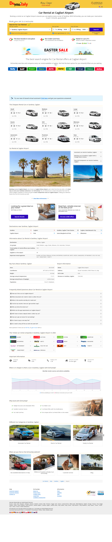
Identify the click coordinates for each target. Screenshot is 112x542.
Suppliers (59, 492)
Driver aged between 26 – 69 (62, 33)
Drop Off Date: (74, 26)
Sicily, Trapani (91, 505)
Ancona (11, 504)
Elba (44, 504)
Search (96, 29)
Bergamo (22, 504)
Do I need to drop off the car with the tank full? (25, 323)
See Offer (14, 116)
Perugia (89, 504)
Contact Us (12, 494)
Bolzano (32, 504)
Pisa (98, 504)
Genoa (59, 504)
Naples (85, 504)
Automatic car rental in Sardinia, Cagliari (85, 152)
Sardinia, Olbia (54, 505)
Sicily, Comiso (68, 505)
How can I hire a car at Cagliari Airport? (23, 293)
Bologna (27, 504)
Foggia (52, 504)
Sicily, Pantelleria (83, 505)
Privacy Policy (36, 492)
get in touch (34, 327)
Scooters (59, 496)
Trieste (100, 505)
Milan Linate (72, 504)
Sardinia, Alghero (37, 505)
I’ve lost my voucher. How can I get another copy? (25, 303)
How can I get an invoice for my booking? (23, 317)
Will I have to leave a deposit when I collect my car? (26, 313)
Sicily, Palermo (75, 505)
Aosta (15, 504)
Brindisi (36, 504)
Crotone (40, 504)
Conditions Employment (39, 497)
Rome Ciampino (21, 505)
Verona (18, 506)
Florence (48, 504)
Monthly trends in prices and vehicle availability (56, 371)
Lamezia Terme (65, 504)
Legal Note (36, 496)
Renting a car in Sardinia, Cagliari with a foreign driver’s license (85, 156)
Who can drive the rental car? (20, 307)
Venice (14, 506)
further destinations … (25, 506)
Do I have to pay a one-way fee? (21, 320)
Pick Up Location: (13, 26)
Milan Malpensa (79, 504)
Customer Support (14, 491)
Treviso (96, 505)
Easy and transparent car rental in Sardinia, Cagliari (86, 161)
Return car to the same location (19, 33)
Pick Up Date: (55, 26)
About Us (35, 491)
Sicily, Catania (61, 505)
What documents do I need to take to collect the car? (26, 297)
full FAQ (27, 327)
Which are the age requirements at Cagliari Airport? (26, 310)
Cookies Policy (37, 494)
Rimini (15, 505)
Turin (10, 506)
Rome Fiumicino (29, 505)
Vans (58, 494)
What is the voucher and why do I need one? (24, 300)
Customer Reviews (14, 492)
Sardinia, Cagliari (46, 505)
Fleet (58, 491)
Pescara (94, 504)
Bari (18, 504)
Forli (56, 504)
